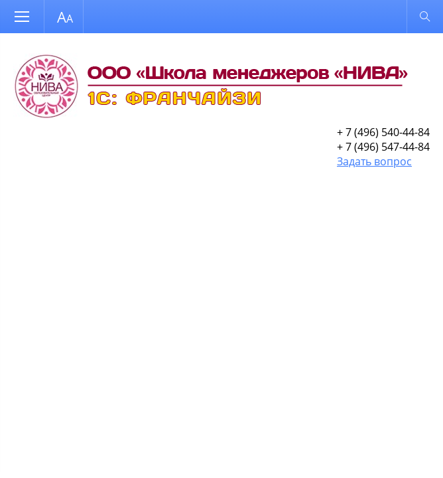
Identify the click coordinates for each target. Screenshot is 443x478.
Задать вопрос (374, 161)
